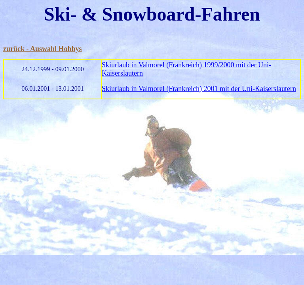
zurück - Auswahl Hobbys (42, 49)
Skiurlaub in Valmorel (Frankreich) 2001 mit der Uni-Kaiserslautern (199, 89)
